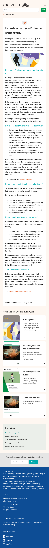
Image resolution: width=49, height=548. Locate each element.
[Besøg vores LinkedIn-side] (24, 540)
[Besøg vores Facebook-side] (24, 536)
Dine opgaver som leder (12, 443)
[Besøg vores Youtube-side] (24, 544)
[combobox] (21, 10)
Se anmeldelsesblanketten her (20, 292)
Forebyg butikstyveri (11, 436)
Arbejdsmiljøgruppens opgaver (14, 446)
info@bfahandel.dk (10, 510)
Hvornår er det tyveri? (12, 433)
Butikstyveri (10, 14)
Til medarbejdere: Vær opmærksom (16, 439)
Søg (43, 9)
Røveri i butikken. (26, 179)
